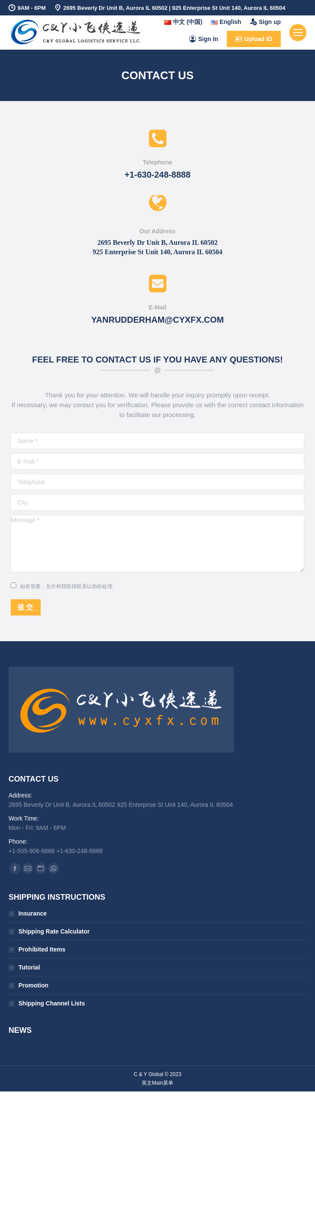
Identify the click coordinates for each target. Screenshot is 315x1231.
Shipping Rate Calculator (53, 931)
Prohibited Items (41, 949)
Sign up (265, 21)
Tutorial (29, 967)
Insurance (32, 913)
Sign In (203, 39)
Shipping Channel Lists (51, 1003)
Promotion (33, 985)
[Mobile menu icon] (297, 32)
